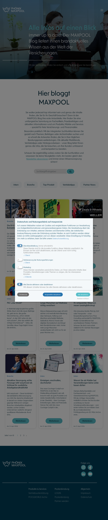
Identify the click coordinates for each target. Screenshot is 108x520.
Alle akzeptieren (83, 294)
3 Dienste (27, 277)
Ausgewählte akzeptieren (53, 294)
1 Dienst (26, 255)
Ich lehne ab (23, 294)
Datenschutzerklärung (61, 238)
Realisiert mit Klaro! (83, 298)
